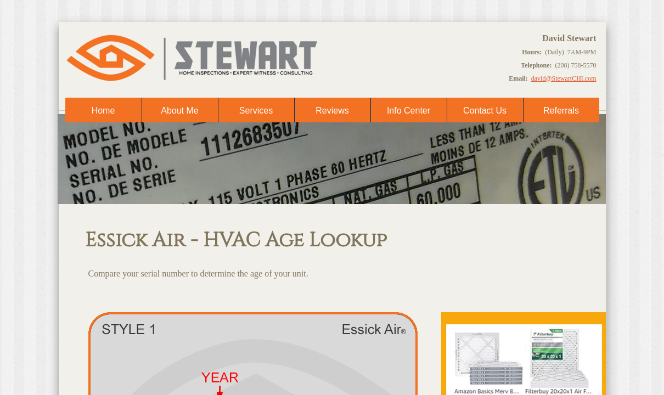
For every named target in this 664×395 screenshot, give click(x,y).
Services (256, 110)
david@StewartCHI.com (564, 78)
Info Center (408, 110)
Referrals (561, 110)
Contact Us (485, 110)
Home (103, 110)
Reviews (332, 110)
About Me (179, 110)
